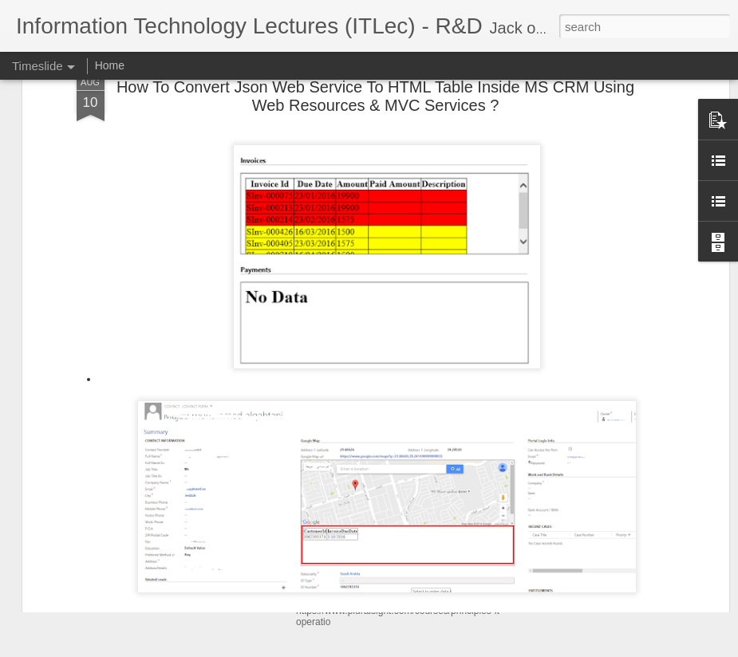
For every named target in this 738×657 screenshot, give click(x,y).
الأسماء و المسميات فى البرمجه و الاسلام (631, 480)
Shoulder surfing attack (592, 508)
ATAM (550, 535)
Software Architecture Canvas (608, 591)
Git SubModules (575, 563)
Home (109, 65)
